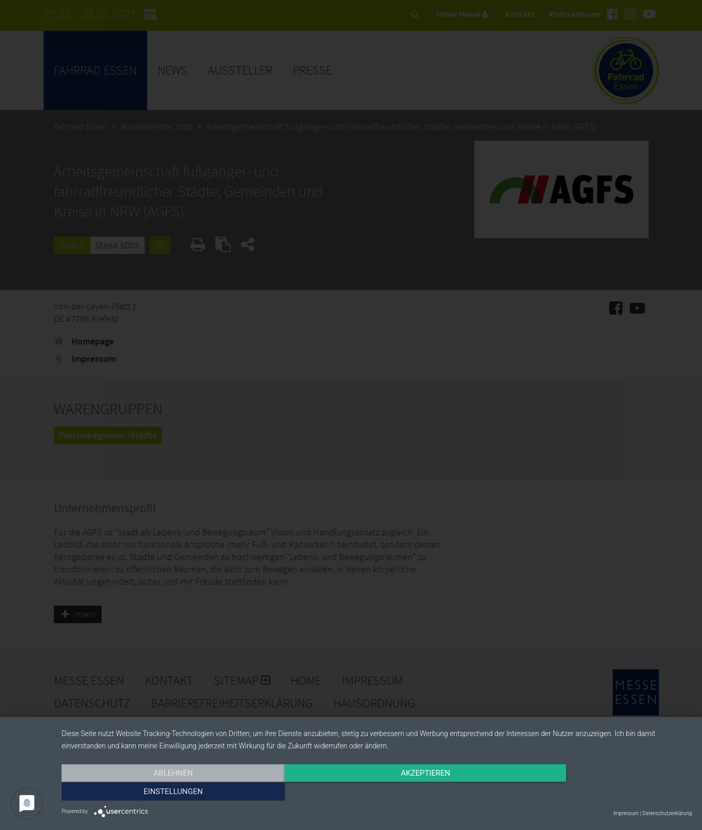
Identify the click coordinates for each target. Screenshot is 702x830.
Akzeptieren (376, 792)
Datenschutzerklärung (667, 813)
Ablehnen (155, 792)
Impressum (626, 813)
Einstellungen (597, 792)
